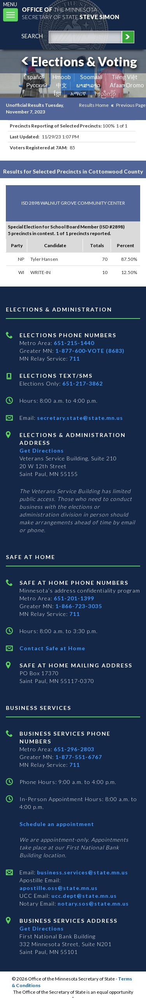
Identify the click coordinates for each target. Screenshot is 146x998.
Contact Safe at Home (52, 648)
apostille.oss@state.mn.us (58, 888)
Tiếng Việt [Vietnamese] (124, 77)
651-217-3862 (82, 383)
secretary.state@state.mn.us (79, 417)
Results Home (94, 105)
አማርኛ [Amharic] (78, 93)
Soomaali (91, 77)
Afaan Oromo (127, 85)
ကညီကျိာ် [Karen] (105, 93)
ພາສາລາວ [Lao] (88, 85)
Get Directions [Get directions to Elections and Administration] (41, 450)
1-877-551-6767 (78, 757)
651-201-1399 (74, 598)
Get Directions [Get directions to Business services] (41, 928)
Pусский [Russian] (36, 85)
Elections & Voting (78, 61)
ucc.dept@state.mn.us (83, 895)
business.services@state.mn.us (81, 872)
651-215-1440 (74, 343)
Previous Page (131, 105)
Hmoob (62, 77)
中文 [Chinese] (61, 85)
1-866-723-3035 (78, 606)
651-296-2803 (74, 749)
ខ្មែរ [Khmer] (57, 93)
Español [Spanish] (34, 77)
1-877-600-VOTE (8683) (90, 350)
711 (74, 358)
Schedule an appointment (56, 824)
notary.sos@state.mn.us (92, 903)
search (32, 36)
